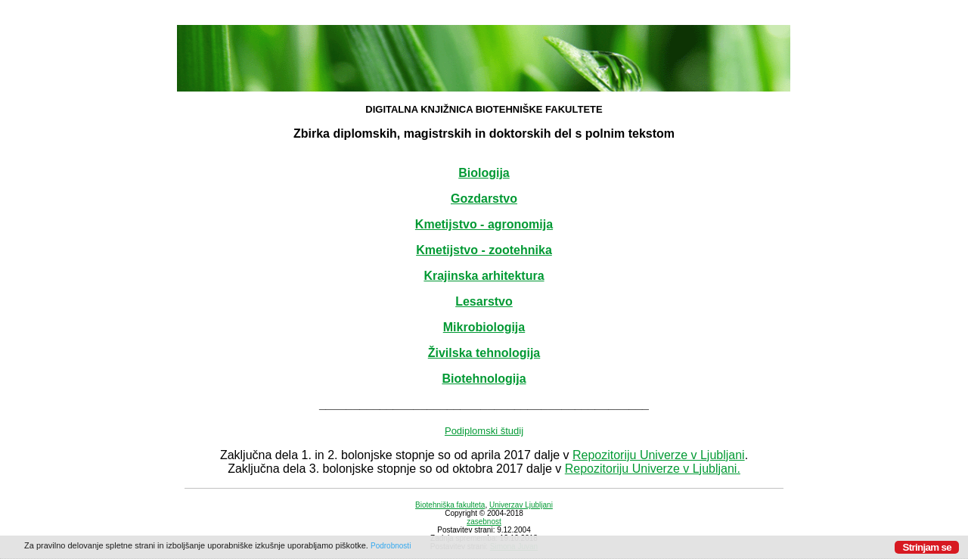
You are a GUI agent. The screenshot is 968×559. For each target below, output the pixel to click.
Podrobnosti (391, 546)
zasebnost (484, 521)
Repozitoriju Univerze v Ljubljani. (652, 468)
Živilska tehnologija (484, 352)
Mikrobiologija (484, 327)
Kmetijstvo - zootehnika (484, 250)
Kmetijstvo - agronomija (484, 224)
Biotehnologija (484, 378)
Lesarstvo (484, 301)
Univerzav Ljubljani (521, 505)
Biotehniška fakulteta (450, 505)
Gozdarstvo (484, 198)
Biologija (484, 172)
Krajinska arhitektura (484, 275)
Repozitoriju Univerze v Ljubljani (658, 455)
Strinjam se (926, 547)
